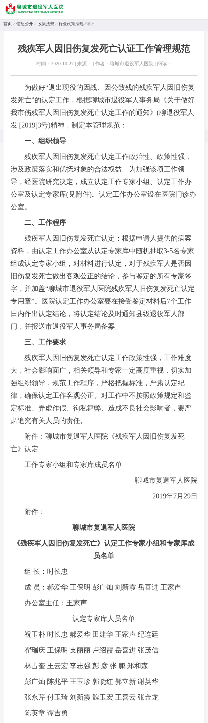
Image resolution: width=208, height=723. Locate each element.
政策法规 (46, 23)
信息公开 (24, 23)
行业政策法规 (71, 23)
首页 (7, 23)
